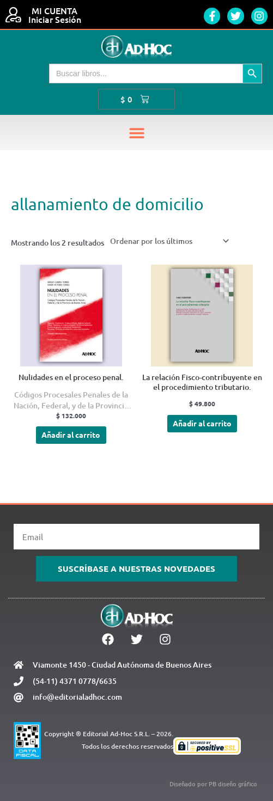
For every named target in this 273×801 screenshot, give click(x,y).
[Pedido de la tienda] (167, 241)
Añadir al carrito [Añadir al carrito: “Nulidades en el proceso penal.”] (70, 434)
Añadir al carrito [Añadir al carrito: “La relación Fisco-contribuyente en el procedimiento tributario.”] (202, 423)
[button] (136, 132)
